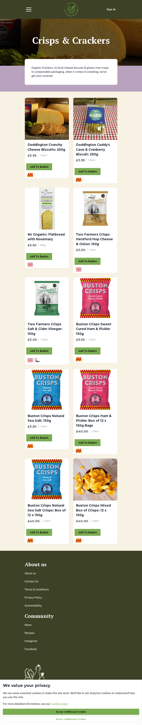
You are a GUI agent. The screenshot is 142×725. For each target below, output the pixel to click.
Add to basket (39, 166)
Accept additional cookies (71, 711)
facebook (31, 649)
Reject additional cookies (71, 719)
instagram (31, 641)
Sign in (111, 9)
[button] (29, 9)
